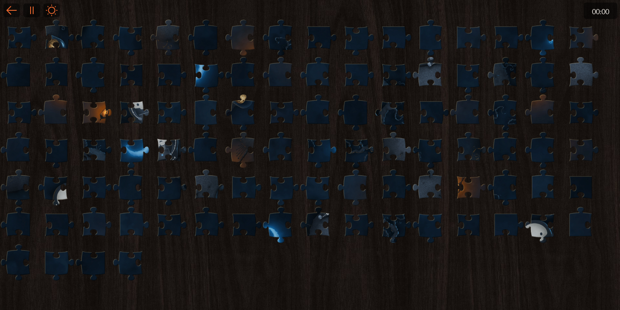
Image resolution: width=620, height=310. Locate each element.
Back (11, 10)
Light (51, 10)
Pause (31, 10)
